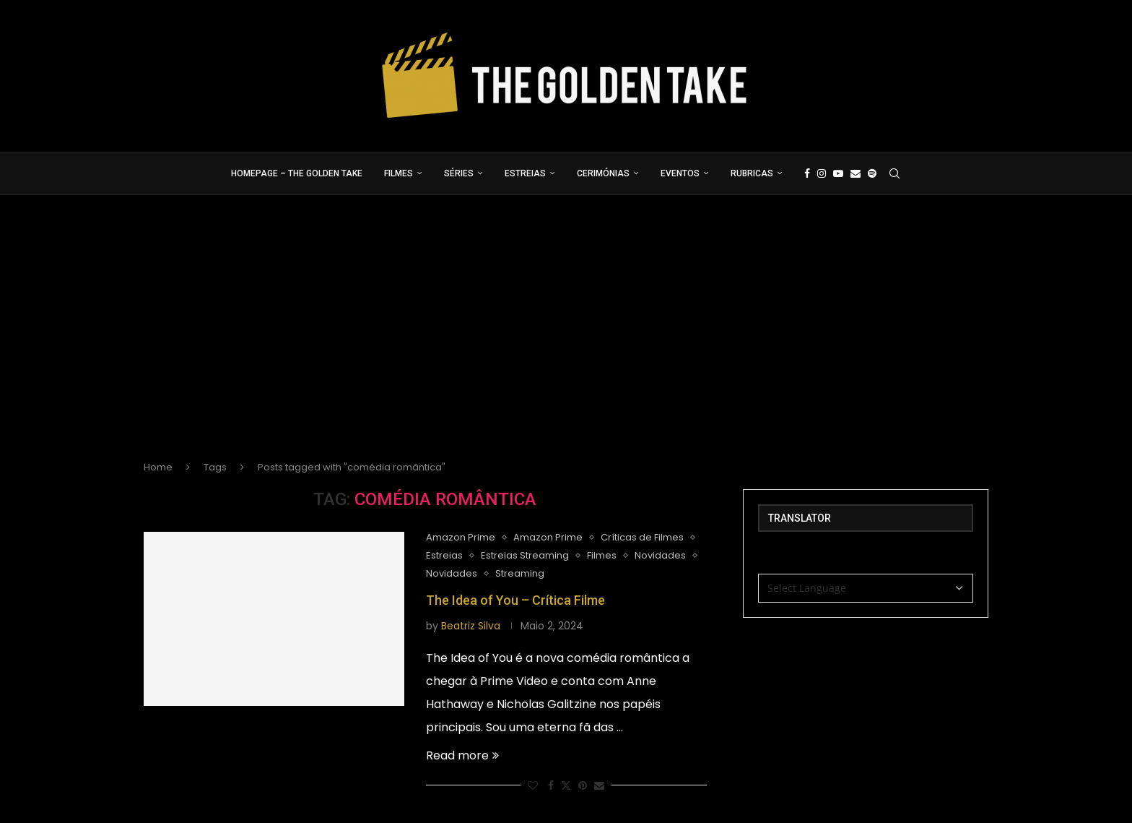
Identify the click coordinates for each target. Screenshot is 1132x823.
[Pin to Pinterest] (582, 785)
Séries (459, 173)
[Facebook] (807, 173)
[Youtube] (838, 173)
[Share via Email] (599, 785)
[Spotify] (872, 173)
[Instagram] (821, 173)
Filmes (398, 173)
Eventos (680, 173)
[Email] (855, 173)
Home (158, 467)
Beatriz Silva (470, 626)
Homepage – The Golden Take (296, 173)
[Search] (894, 173)
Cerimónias (603, 173)
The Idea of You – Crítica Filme (515, 600)
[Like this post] (533, 785)
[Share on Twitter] (566, 785)
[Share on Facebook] (551, 785)
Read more (462, 755)
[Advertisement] (566, 339)
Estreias (525, 173)
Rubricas (752, 173)
